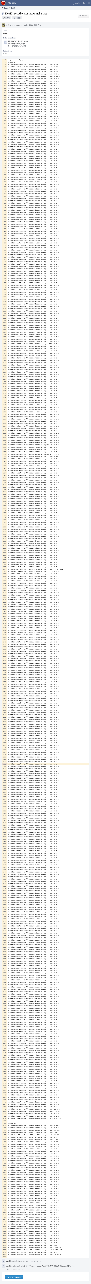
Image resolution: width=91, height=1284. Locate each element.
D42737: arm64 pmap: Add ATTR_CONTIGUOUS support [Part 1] (49, 1266)
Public (18, 18)
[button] (89, 3)
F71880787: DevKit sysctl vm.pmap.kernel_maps (18, 42)
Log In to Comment (14, 1277)
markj (18, 25)
